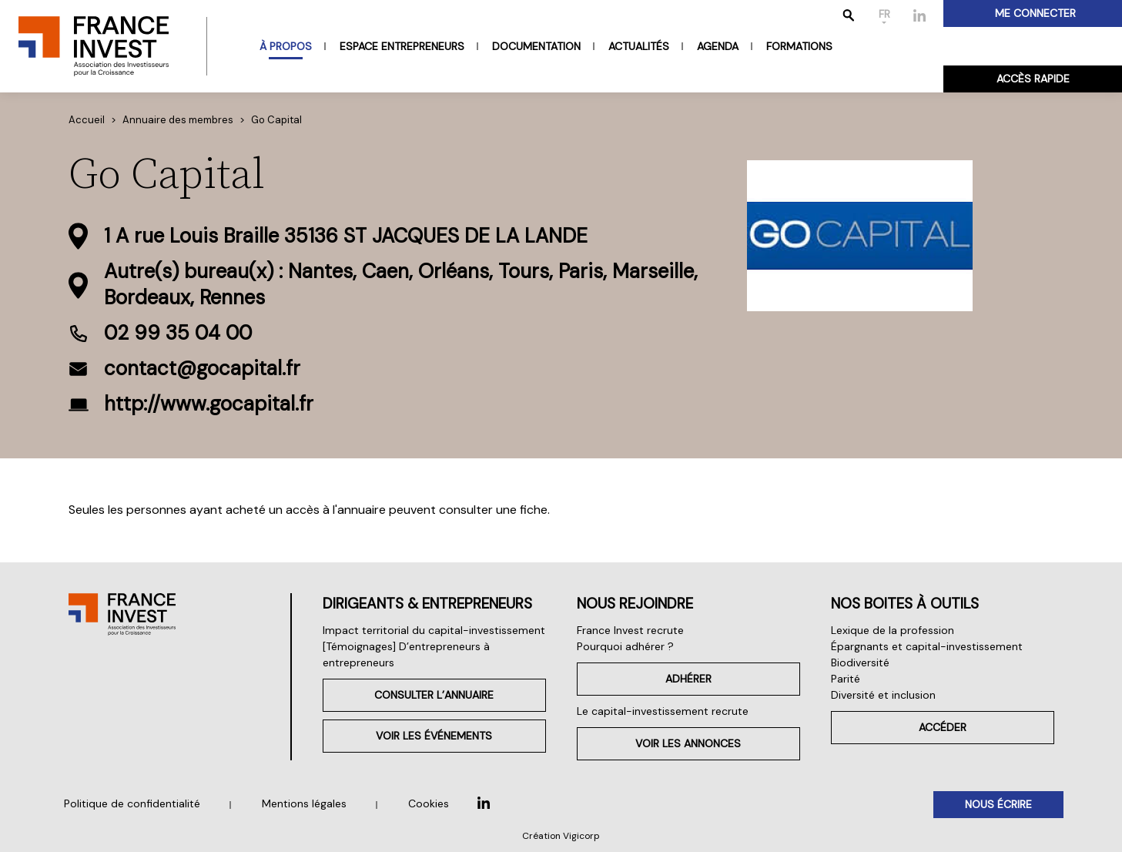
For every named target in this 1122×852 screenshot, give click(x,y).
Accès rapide (1033, 79)
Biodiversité (860, 662)
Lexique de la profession (892, 630)
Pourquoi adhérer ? (625, 646)
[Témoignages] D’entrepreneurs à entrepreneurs (406, 654)
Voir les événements (434, 736)
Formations (799, 46)
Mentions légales (304, 803)
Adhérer (688, 679)
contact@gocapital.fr (202, 368)
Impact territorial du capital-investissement (434, 630)
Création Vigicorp (561, 836)
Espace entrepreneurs (402, 46)
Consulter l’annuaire (434, 695)
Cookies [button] (428, 803)
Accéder (942, 727)
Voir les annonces (688, 743)
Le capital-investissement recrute (663, 711)
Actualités (638, 46)
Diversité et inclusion (883, 695)
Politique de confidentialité (132, 803)
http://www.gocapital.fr (208, 404)
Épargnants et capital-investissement (927, 646)
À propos (286, 46)
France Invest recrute (630, 630)
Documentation (536, 46)
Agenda (718, 46)
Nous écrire (998, 804)
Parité (845, 679)
